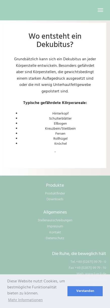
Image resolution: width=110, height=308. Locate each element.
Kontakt (55, 232)
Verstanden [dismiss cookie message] (85, 291)
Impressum (55, 226)
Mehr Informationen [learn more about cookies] (25, 300)
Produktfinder (55, 193)
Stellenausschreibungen (55, 220)
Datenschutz (55, 238)
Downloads (55, 199)
